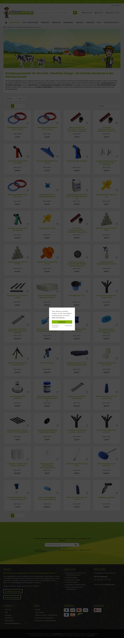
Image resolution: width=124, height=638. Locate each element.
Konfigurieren (68, 325)
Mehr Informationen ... (59, 317)
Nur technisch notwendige (55, 325)
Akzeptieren (62, 322)
